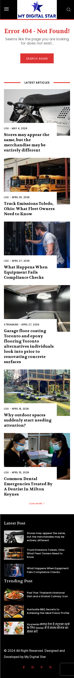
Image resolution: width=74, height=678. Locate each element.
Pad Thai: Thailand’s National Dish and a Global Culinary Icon (47, 594)
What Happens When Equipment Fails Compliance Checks (26, 272)
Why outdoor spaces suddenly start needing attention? (28, 420)
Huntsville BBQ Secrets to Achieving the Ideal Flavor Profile (48, 611)
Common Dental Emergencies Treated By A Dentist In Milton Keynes (28, 486)
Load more (37, 503)
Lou (6, 128)
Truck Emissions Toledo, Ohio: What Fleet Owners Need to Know (29, 208)
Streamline (11, 324)
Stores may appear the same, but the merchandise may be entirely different (46, 536)
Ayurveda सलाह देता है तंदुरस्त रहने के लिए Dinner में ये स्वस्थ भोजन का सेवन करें (48, 627)
